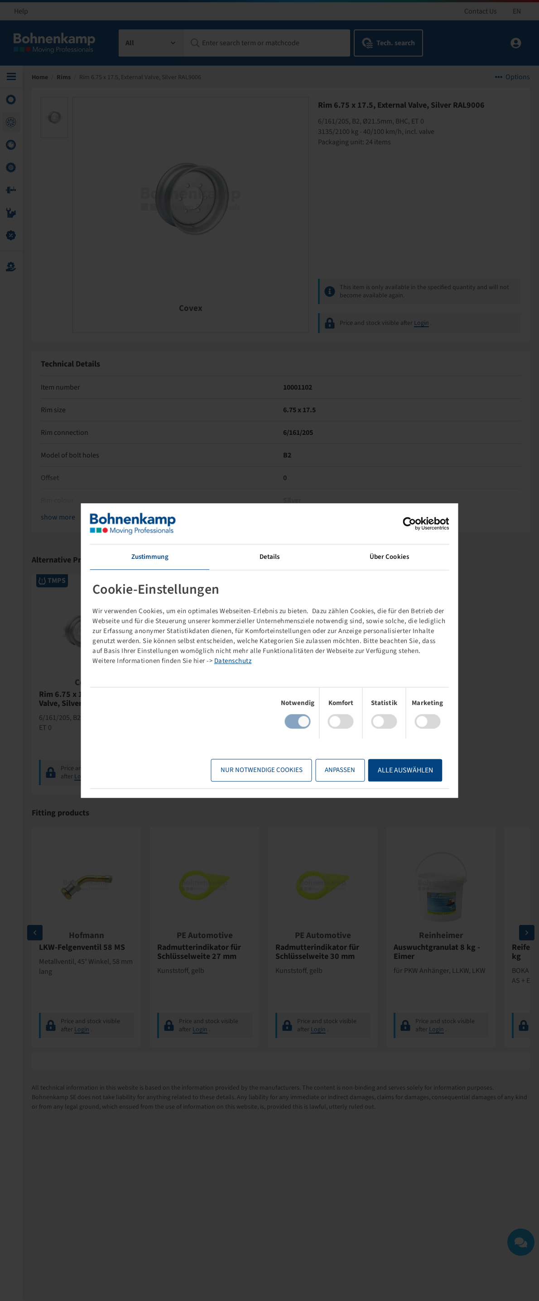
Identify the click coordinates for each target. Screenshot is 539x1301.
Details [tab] (270, 557)
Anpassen (340, 770)
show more (58, 517)
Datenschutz (233, 661)
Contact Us (480, 11)
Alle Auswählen (405, 770)
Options (517, 77)
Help (21, 11)
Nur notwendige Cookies (262, 770)
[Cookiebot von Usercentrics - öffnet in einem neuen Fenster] (409, 523)
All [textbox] (129, 43)
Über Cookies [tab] (389, 557)
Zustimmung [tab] (149, 557)
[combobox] (151, 43)
